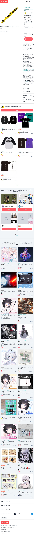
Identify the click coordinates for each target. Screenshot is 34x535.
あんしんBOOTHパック (27, 69)
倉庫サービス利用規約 (13, 525)
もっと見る (17, 235)
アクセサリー (27, 7)
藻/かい (22, 206)
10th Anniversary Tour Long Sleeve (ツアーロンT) (8, 130)
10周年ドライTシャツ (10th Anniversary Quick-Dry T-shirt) (25, 153)
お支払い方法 (27, 91)
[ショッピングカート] (29, 1)
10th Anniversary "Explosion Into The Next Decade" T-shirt (8, 178)
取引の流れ (27, 88)
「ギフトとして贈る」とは (28, 49)
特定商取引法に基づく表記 (27, 96)
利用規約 (6, 525)
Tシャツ (2, 128)
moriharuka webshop (9, 206)
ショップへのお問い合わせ (27, 100)
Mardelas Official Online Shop (13, 106)
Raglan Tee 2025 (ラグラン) (6, 152)
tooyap (22, 225)
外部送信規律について (5, 529)
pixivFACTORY (25, 81)
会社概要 (2, 525)
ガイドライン (3, 527)
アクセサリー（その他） (28, 10)
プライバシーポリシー (10, 527)
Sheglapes (7, 225)
